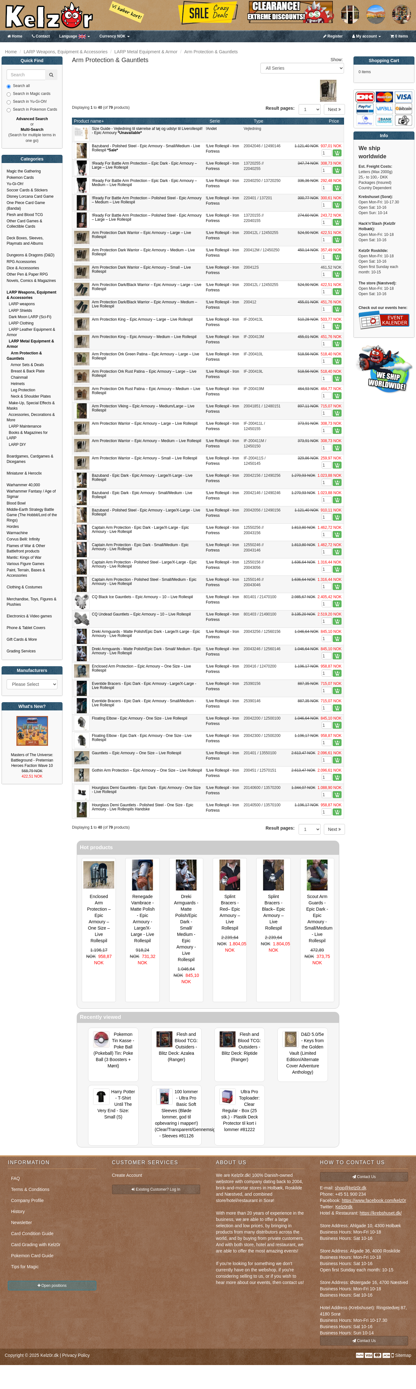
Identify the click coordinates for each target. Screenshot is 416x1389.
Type (258, 121)
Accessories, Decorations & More (31, 417)
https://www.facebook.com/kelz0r (374, 1200)
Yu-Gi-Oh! (15, 184)
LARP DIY (16, 444)
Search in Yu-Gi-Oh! (27, 101)
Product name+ (89, 121)
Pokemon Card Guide (32, 1255)
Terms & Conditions (30, 1189)
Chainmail (17, 377)
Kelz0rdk (344, 1206)
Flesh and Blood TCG (25, 215)
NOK (114, 36)
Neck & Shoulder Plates (29, 396)
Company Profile (27, 1200)
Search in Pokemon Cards (32, 109)
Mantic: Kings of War (24, 557)
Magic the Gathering (24, 171)
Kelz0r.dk (49, 1355)
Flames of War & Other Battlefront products (26, 548)
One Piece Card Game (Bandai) (26, 205)
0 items (399, 36)
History (18, 1211)
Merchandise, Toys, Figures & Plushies (31, 602)
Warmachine (17, 533)
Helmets (16, 384)
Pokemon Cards (20, 177)
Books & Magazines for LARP (27, 435)
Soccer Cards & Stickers (27, 190)
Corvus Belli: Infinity (23, 539)
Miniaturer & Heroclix (24, 473)
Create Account (127, 1175)
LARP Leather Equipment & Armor (31, 332)
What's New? (32, 706)
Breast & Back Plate (26, 371)
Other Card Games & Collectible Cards (24, 224)
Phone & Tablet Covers (26, 628)
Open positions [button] (52, 1285)
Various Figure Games (25, 564)
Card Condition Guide (32, 1233)
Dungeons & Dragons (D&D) (30, 255)
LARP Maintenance (24, 426)
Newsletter (21, 1222)
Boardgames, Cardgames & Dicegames (30, 459)
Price (334, 121)
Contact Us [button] (364, 1177)
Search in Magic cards (29, 93)
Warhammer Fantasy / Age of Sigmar (31, 494)
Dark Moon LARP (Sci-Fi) (29, 317)
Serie (215, 121)
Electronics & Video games (29, 616)
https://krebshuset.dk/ (381, 1213)
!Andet (211, 128)
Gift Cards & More (22, 639)
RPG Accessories (21, 262)
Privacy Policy (76, 1355)
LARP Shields (19, 310)
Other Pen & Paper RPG (27, 274)
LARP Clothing (20, 323)
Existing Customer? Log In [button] (156, 1189)
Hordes (13, 526)
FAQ (15, 1178)
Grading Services (21, 651)
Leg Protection (21, 390)
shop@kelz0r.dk (350, 1187)
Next (334, 109)
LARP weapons (21, 304)
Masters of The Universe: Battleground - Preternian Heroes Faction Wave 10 (32, 760)
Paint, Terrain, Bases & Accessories (26, 573)
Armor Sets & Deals (25, 365)
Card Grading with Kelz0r (35, 1244)
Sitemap (403, 1355)
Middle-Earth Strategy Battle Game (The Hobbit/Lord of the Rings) (32, 514)
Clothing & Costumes (24, 587)
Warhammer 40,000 (23, 485)
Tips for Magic (25, 1266)
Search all (18, 86)
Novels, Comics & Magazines (31, 280)
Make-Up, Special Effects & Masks (31, 406)
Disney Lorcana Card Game (30, 196)
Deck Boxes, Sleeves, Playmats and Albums (25, 241)
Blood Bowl (16, 503)
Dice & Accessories (23, 268)
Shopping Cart (384, 60)
